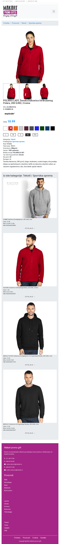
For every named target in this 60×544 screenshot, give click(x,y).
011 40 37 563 (7, 1)
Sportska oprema (35, 23)
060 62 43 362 (19, 1)
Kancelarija (7, 482)
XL (28, 135)
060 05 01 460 (31, 1)
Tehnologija (8, 512)
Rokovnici (7, 509)
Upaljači (6, 528)
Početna (6, 23)
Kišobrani (7, 488)
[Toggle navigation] (54, 11)
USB (5, 530)
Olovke (6, 504)
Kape (6, 485)
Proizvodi (15, 23)
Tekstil (23, 23)
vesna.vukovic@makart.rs (13, 464)
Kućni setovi (8, 490)
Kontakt (43, 538)
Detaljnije (30, 228)
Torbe (6, 525)
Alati (5, 479)
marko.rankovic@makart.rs (13, 470)
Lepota (6, 501)
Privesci (6, 506)
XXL (35, 135)
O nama (35, 538)
